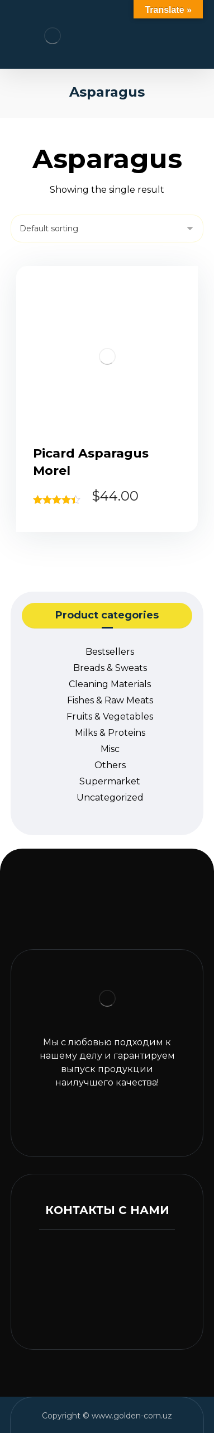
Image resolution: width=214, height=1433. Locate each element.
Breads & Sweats (110, 668)
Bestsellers (109, 651)
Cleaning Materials (110, 684)
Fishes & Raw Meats (110, 700)
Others (110, 765)
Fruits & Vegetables (109, 716)
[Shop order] (107, 228)
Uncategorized (110, 797)
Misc (110, 749)
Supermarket (109, 781)
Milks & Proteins (110, 732)
